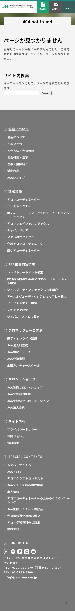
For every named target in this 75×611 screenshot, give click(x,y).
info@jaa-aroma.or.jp (20, 577)
